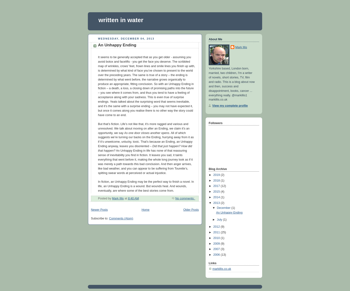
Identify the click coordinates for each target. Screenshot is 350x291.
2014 (217, 197)
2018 (217, 180)
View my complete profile (230, 105)
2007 (217, 249)
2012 (217, 226)
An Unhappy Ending (117, 45)
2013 (217, 203)
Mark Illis (241, 47)
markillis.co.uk (221, 269)
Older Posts (191, 209)
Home (146, 209)
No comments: (185, 198)
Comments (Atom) (121, 218)
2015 (217, 191)
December (224, 208)
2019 (217, 175)
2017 (217, 186)
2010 (217, 238)
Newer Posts (99, 209)
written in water (120, 20)
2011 (217, 232)
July (220, 219)
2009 (217, 243)
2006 (217, 254)
